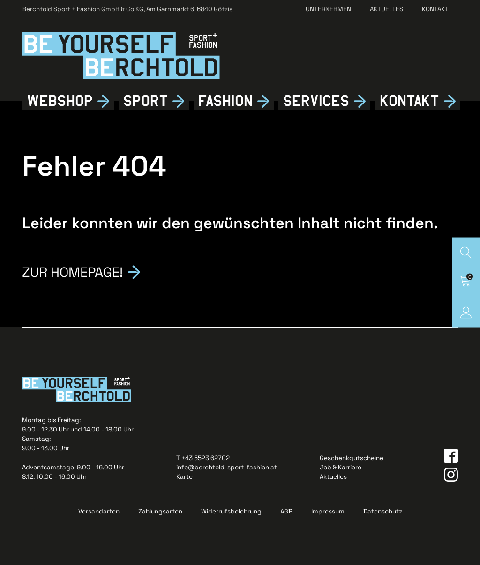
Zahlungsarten (160, 511)
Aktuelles (386, 9)
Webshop (60, 101)
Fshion (225, 101)
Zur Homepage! (72, 271)
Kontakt (435, 9)
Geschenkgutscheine (351, 458)
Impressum (328, 511)
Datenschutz (382, 511)
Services (316, 101)
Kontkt (409, 101)
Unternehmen (328, 9)
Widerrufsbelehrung (231, 511)
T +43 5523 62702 (203, 458)
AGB (286, 511)
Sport (145, 101)
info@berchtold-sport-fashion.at (226, 467)
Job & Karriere (340, 467)
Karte (184, 477)
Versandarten (99, 511)
